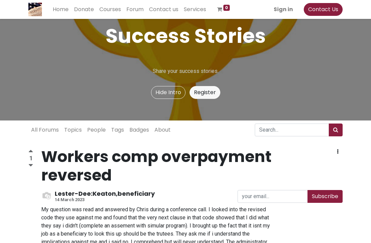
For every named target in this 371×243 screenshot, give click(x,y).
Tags (117, 130)
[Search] (336, 130)
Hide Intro (168, 92)
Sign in (283, 9)
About (162, 130)
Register (205, 92)
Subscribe (325, 196)
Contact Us (323, 9)
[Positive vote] (30, 152)
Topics (73, 130)
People (96, 130)
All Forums (45, 130)
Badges (139, 130)
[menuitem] (60, 9)
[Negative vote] (30, 165)
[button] (338, 151)
